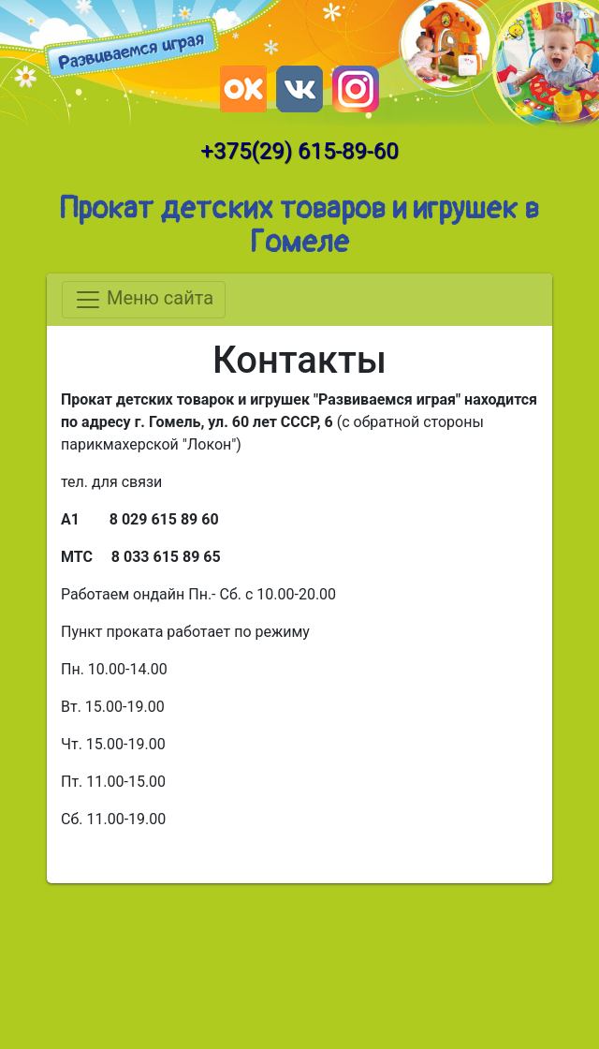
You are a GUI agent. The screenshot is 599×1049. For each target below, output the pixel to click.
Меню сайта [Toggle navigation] (143, 300)
